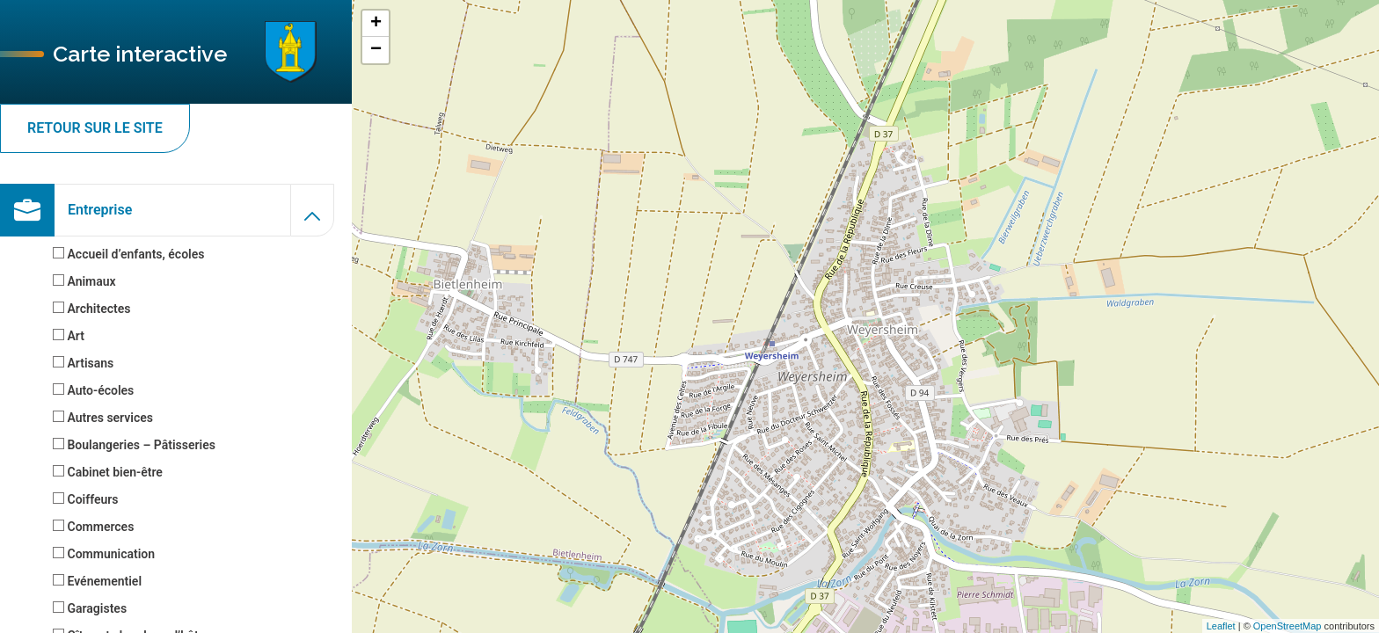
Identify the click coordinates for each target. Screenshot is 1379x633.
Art (68, 336)
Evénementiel (97, 581)
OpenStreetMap (1287, 626)
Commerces (93, 527)
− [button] (376, 50)
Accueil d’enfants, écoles (128, 254)
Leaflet (1221, 626)
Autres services (103, 418)
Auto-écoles (93, 390)
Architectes (91, 309)
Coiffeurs (86, 499)
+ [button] (376, 24)
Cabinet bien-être (108, 472)
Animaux (84, 281)
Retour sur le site (95, 128)
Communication (104, 554)
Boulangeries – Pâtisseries (134, 445)
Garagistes (90, 608)
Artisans (83, 363)
